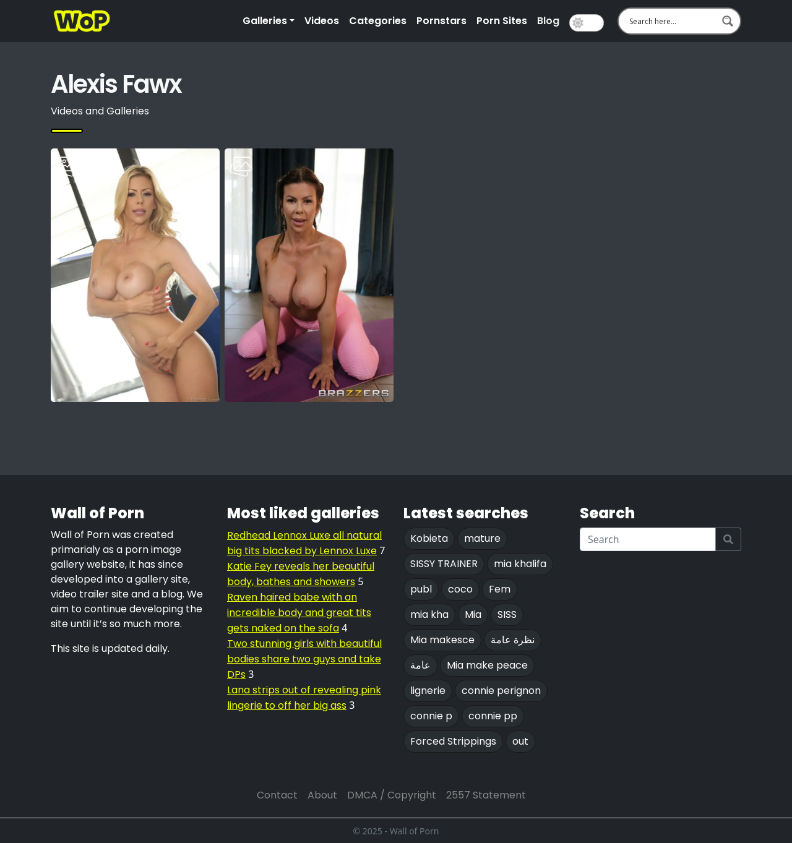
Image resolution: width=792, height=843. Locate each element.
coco (460, 589)
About (322, 795)
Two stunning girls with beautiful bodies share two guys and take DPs (304, 659)
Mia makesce (442, 640)
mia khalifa (520, 564)
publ (421, 589)
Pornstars (441, 21)
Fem (499, 589)
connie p (431, 716)
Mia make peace (487, 665)
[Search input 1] (671, 21)
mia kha (429, 614)
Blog (548, 21)
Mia (473, 614)
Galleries (265, 21)
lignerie (428, 690)
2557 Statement (486, 795)
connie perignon (501, 690)
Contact (277, 795)
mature (482, 538)
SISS (507, 614)
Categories (378, 21)
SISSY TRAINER (444, 564)
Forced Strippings (453, 741)
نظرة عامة (513, 640)
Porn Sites (501, 21)
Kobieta (429, 538)
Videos (321, 21)
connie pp (492, 716)
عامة (420, 665)
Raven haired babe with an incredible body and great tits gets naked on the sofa (299, 612)
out (520, 741)
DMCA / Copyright (391, 795)
